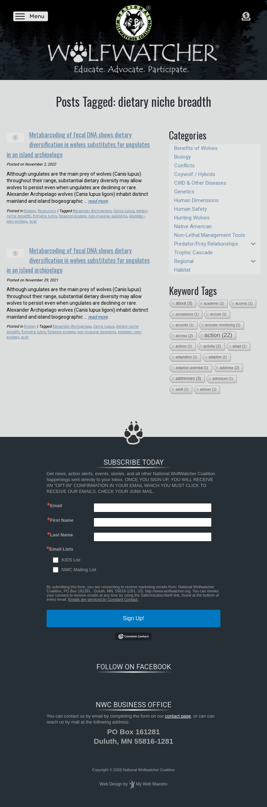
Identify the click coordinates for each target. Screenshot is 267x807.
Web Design (110, 784)
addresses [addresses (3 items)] (188, 378)
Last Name (61, 534)
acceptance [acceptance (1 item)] (187, 314)
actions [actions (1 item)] (184, 346)
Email (56, 505)
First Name (61, 520)
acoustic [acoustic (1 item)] (185, 325)
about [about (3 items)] (184, 303)
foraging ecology (71, 214)
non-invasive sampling (106, 214)
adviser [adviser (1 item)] (208, 389)
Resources (47, 209)
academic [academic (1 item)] (214, 303)
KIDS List (71, 559)
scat (33, 219)
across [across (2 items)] (184, 336)
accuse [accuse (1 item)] (218, 314)
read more (99, 199)
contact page (178, 716)
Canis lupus (123, 209)
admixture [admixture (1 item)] (222, 379)
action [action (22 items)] (218, 335)
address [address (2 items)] (230, 368)
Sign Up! (133, 618)
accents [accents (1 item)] (243, 303)
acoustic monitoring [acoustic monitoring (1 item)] (222, 325)
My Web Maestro (151, 784)
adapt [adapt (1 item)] (239, 346)
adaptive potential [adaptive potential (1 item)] (192, 368)
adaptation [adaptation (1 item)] (186, 357)
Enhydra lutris (44, 214)
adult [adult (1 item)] (182, 389)
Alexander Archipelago (92, 209)
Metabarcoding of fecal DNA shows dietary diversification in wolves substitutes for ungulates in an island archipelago (88, 143)
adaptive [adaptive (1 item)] (218, 357)
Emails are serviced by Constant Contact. (103, 599)
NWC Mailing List (79, 569)
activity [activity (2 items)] (212, 346)
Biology (30, 209)
